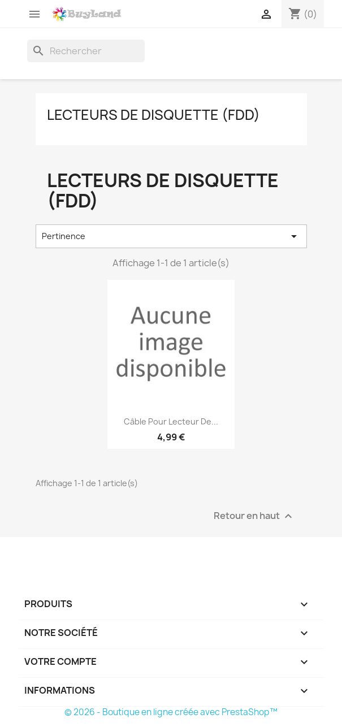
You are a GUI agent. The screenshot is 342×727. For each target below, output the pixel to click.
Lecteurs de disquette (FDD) (153, 114)
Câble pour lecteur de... (171, 421)
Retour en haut (254, 516)
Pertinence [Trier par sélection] (171, 236)
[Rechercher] (86, 51)
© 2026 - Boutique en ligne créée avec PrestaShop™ (171, 712)
